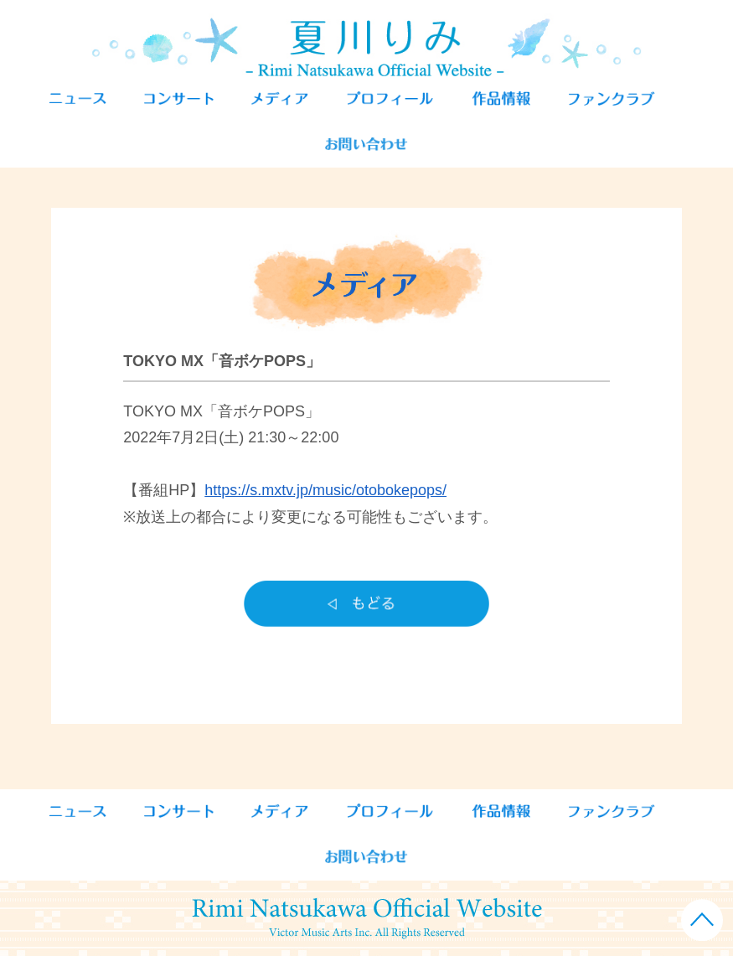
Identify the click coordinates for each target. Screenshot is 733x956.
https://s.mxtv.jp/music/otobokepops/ (325, 490)
